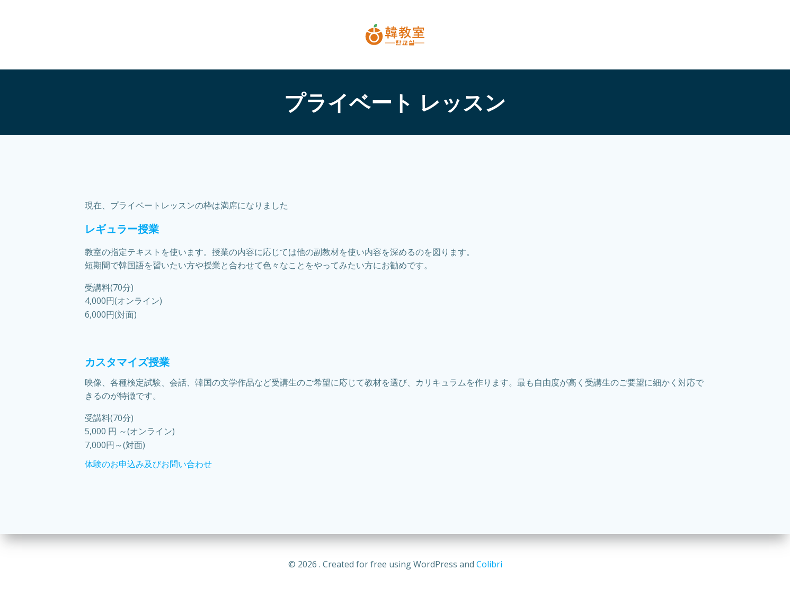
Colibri (489, 564)
